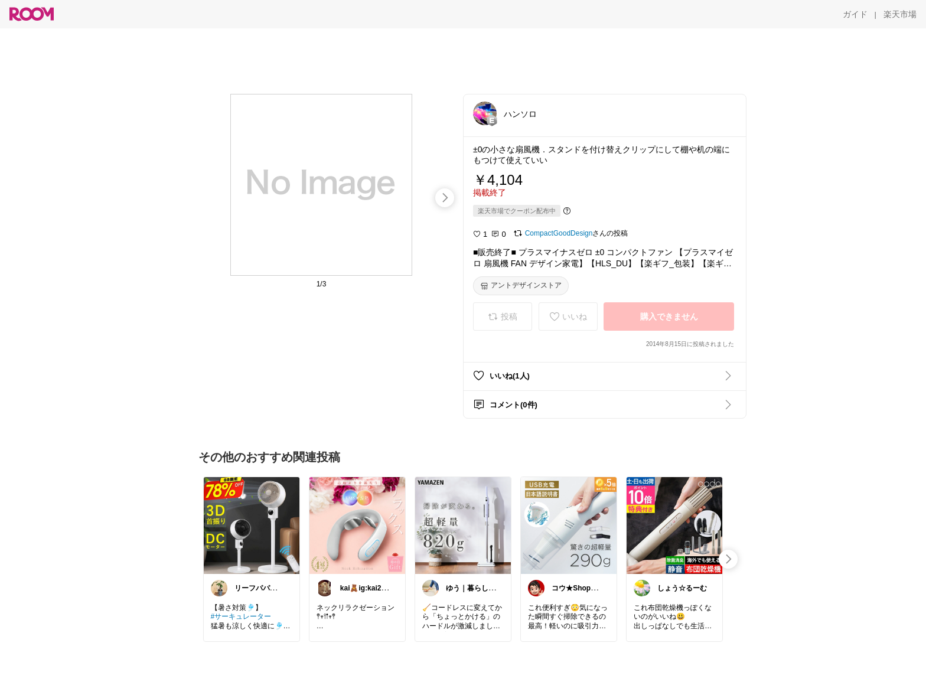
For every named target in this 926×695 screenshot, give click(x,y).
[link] (251, 525)
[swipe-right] (444, 197)
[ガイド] (855, 14)
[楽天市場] (900, 14)
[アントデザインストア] (521, 285)
